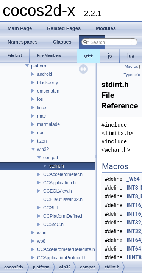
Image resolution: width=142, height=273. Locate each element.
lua (130, 56)
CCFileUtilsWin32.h (63, 199)
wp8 (41, 241)
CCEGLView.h (57, 191)
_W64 (133, 179)
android (44, 74)
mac (41, 116)
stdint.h (56, 166)
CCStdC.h (53, 224)
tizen (42, 141)
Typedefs (131, 74)
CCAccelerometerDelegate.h (66, 249)
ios (40, 99)
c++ (88, 56)
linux (42, 107)
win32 (43, 149)
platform (39, 66)
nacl (41, 132)
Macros (131, 66)
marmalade (48, 124)
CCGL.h (51, 207)
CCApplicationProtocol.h (61, 257)
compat (50, 157)
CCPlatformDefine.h (63, 216)
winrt (42, 232)
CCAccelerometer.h (63, 174)
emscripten (48, 91)
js (110, 56)
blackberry (47, 82)
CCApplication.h (59, 182)
